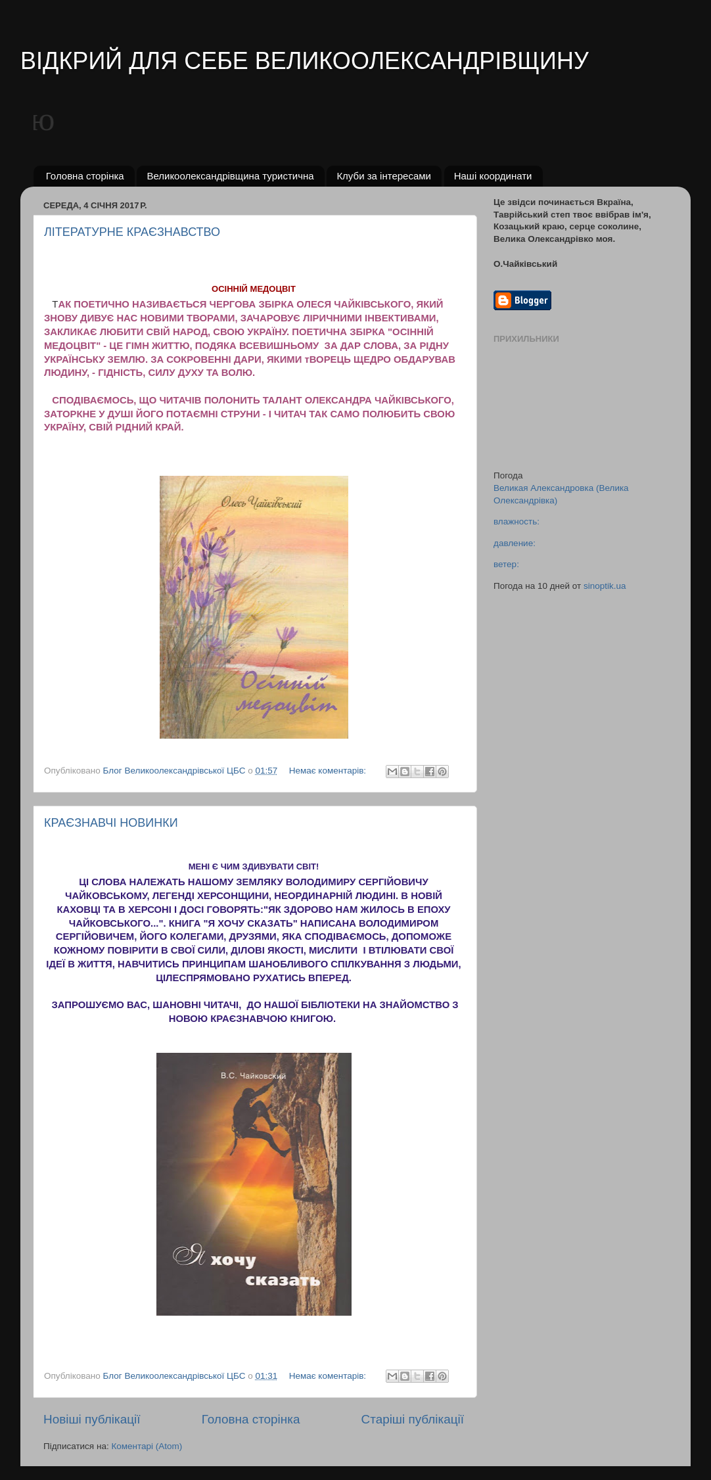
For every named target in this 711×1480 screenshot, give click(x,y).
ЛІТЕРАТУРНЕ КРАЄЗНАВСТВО (132, 232)
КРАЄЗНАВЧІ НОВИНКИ (111, 822)
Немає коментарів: (329, 770)
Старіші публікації (412, 1419)
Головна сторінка (85, 175)
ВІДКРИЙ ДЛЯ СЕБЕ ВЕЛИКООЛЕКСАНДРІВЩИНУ (304, 60)
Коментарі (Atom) (146, 1446)
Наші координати (493, 175)
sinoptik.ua (605, 586)
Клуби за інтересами (383, 175)
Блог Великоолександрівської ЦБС (175, 770)
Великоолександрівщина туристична (230, 175)
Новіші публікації (92, 1419)
